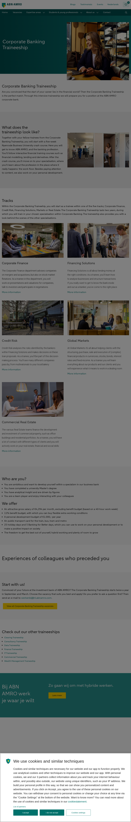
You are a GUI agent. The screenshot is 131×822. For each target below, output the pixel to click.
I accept (25, 813)
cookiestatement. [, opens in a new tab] (77, 801)
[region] (65, 787)
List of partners (19, 807)
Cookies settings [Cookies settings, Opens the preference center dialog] (78, 813)
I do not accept (52, 813)
